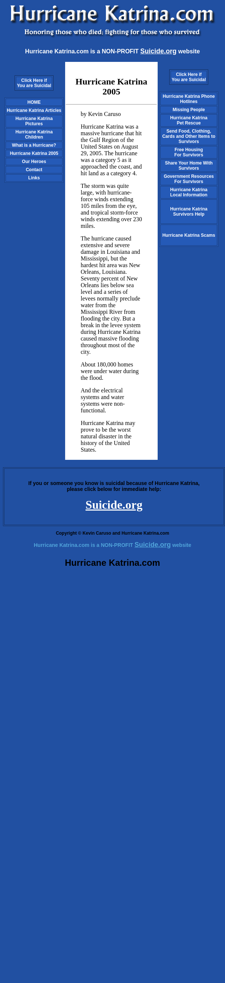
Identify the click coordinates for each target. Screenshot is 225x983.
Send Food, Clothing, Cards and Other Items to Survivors (188, 136)
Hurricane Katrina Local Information (189, 192)
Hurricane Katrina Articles (34, 110)
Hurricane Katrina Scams (188, 235)
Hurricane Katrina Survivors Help (189, 211)
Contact (34, 169)
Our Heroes (34, 161)
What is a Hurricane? (34, 145)
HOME (34, 102)
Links (34, 177)
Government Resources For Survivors (189, 179)
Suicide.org (113, 504)
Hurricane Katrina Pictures (34, 121)
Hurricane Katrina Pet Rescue (189, 120)
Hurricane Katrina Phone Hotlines (189, 99)
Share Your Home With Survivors (189, 165)
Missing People (188, 109)
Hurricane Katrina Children (34, 134)
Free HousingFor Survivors (188, 152)
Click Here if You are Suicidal (34, 83)
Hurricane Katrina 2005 (34, 153)
